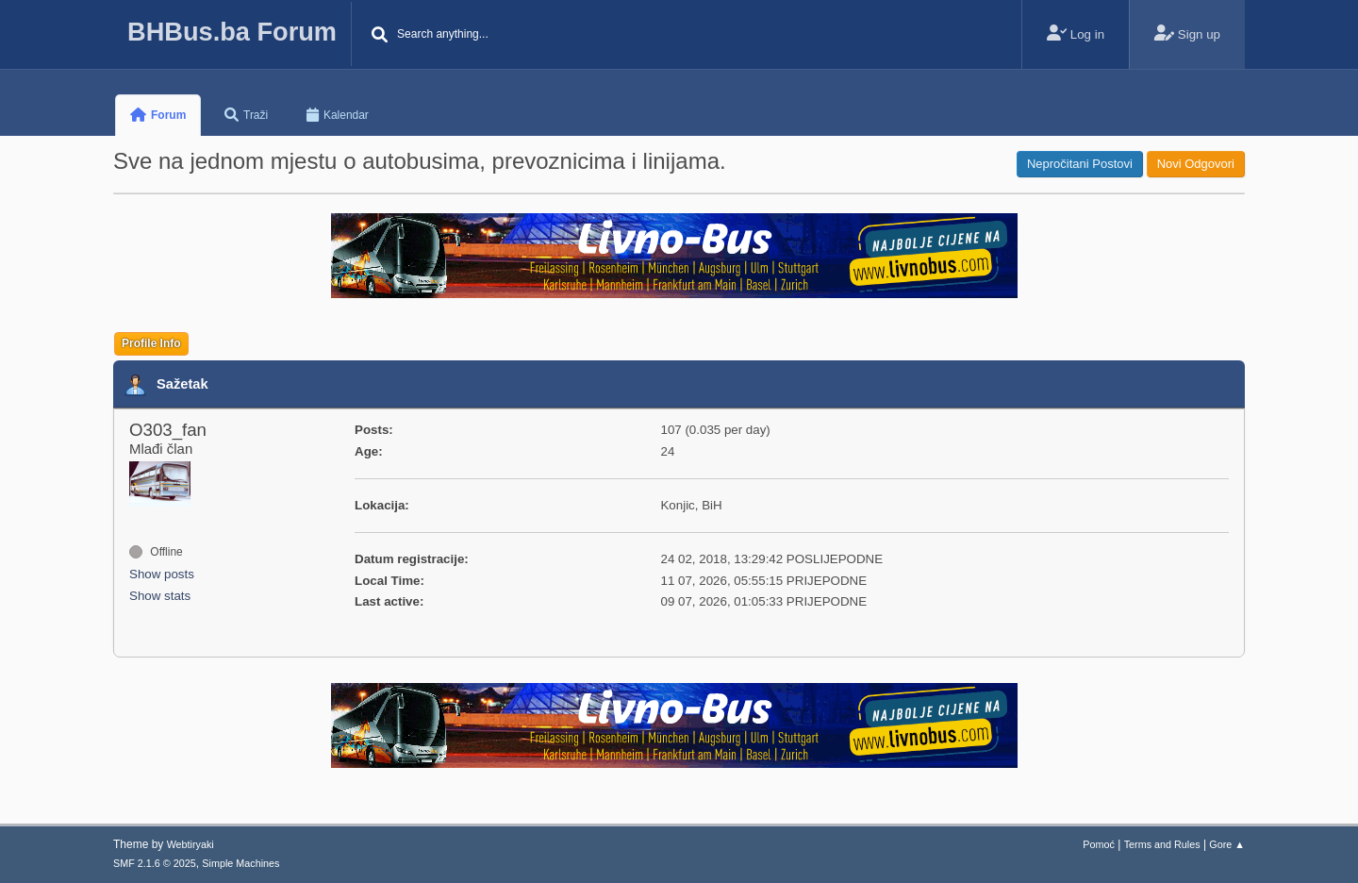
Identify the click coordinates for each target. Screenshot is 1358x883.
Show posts (161, 574)
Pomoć (1099, 844)
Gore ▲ (1227, 844)
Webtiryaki (190, 844)
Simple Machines (240, 863)
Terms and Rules (1162, 844)
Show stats (159, 596)
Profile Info (151, 343)
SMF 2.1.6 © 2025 (154, 863)
